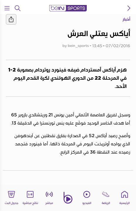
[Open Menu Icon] (7, 8)
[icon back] (128, 8)
